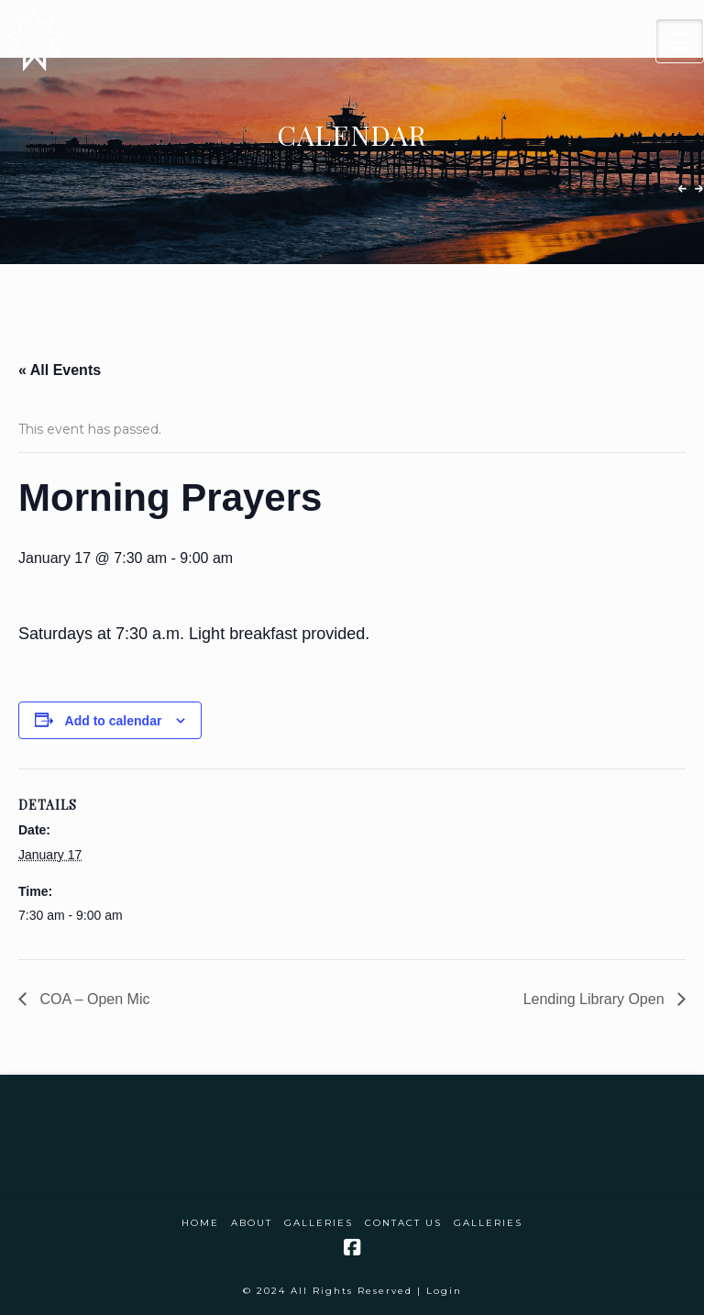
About (251, 1223)
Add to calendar (113, 720)
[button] (679, 40)
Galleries (318, 1223)
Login (444, 1291)
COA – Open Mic (93, 999)
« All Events (59, 370)
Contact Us (403, 1223)
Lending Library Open (595, 999)
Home (200, 1223)
